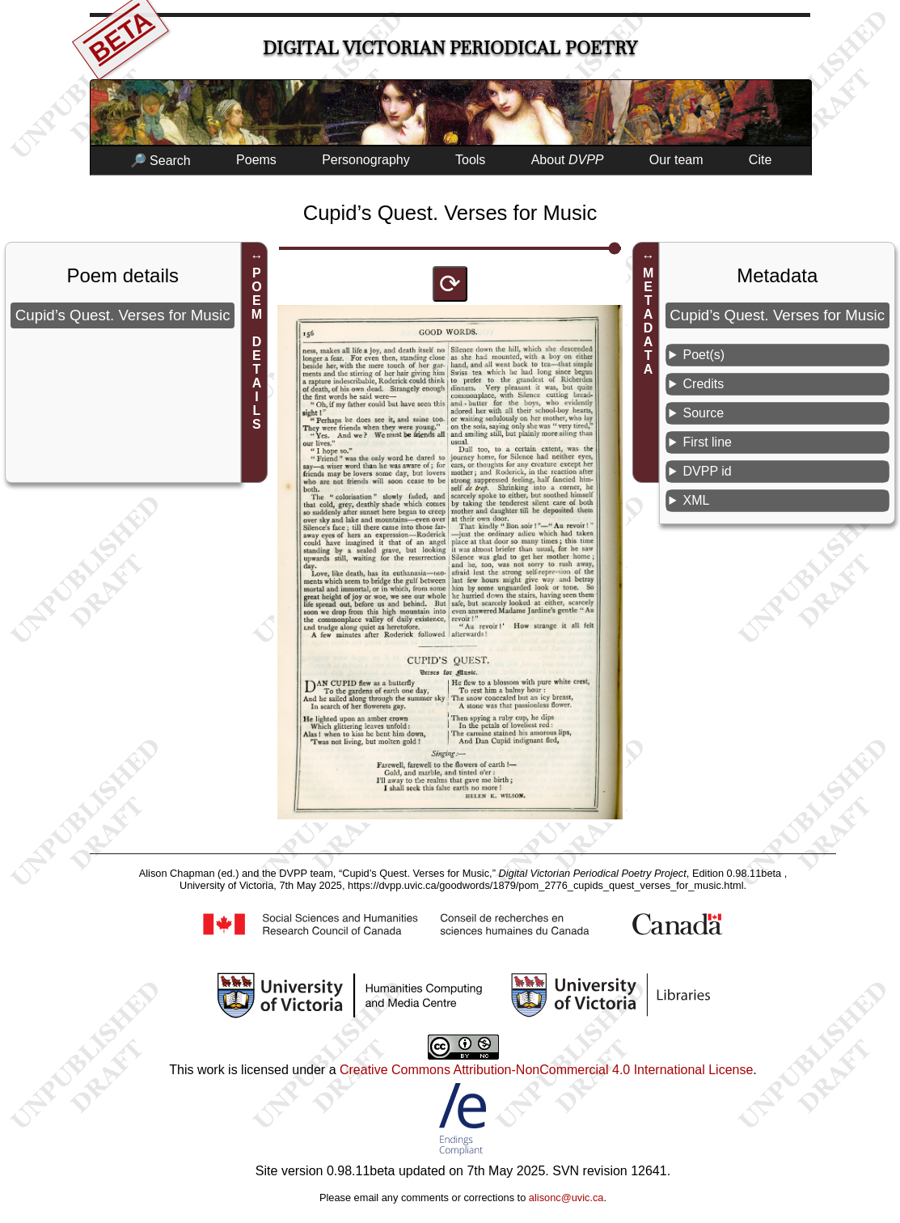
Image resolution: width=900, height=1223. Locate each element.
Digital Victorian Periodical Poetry (450, 48)
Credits (704, 384)
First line (707, 442)
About (567, 160)
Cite (760, 160)
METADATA (648, 321)
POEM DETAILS (257, 348)
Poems (256, 160)
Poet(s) (704, 355)
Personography (366, 160)
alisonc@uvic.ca (566, 1197)
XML (696, 500)
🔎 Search (160, 160)
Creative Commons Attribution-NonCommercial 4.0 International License (546, 1070)
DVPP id (707, 471)
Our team (676, 160)
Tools (470, 160)
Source (704, 413)
